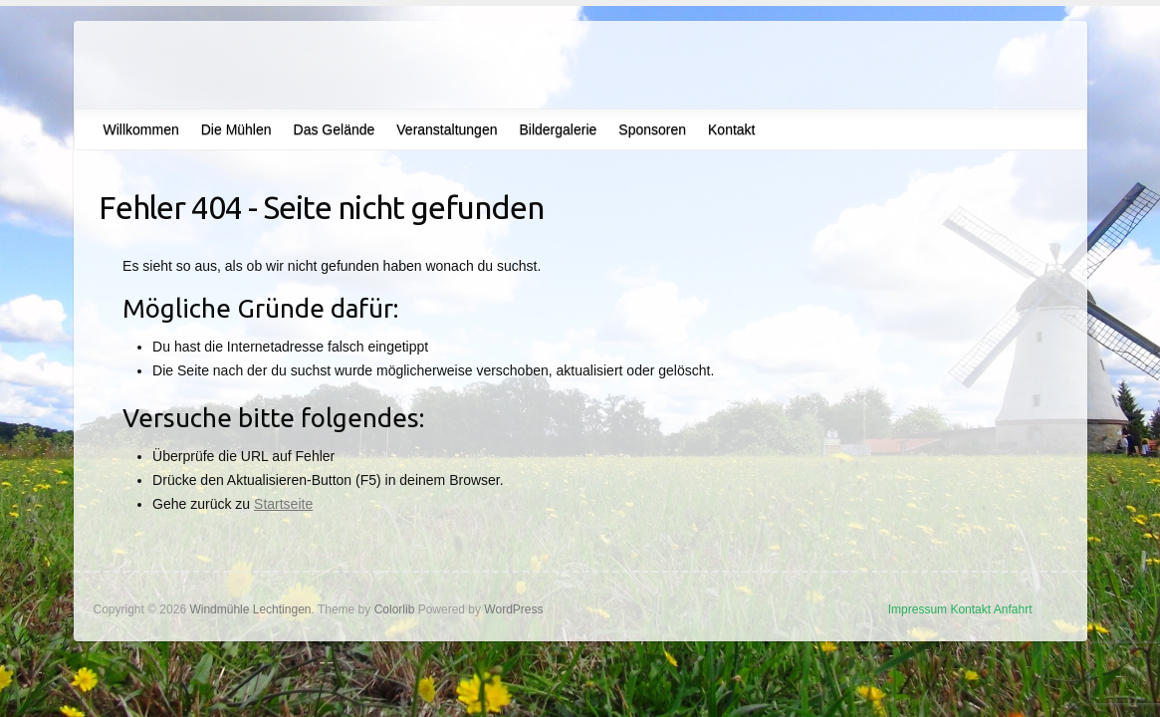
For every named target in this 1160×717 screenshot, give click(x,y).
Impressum (917, 609)
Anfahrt (1013, 609)
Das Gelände (334, 129)
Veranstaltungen (446, 129)
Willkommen (141, 129)
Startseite (283, 504)
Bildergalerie (557, 129)
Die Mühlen (236, 129)
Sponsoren (652, 129)
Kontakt (731, 129)
